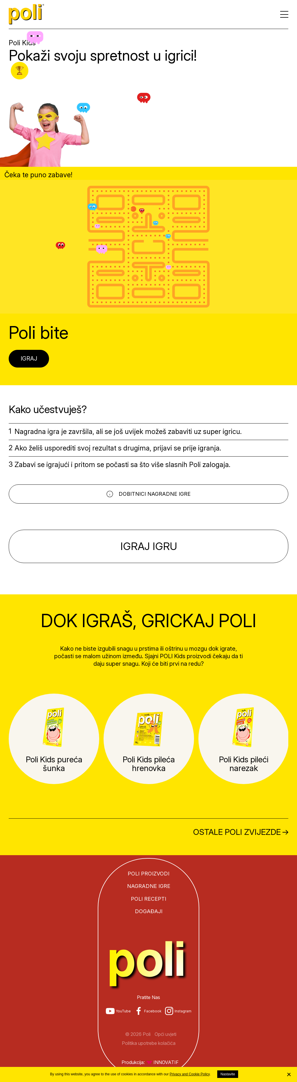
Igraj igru (148, 546)
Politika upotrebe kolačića (148, 1043)
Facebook (153, 1011)
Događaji (148, 911)
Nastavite (227, 1074)
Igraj (29, 358)
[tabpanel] (54, 739)
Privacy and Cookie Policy (190, 1074)
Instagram (183, 1011)
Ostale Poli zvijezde (237, 832)
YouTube (123, 1011)
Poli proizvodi (148, 874)
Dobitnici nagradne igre (155, 494)
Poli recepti (148, 899)
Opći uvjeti (165, 1034)
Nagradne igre (148, 886)
